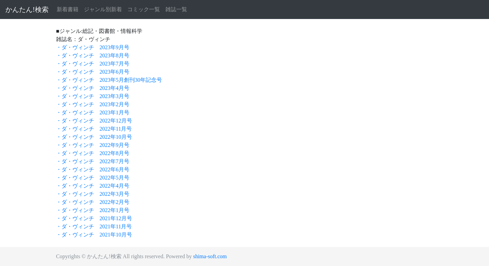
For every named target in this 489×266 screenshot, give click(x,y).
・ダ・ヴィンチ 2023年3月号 (92, 96)
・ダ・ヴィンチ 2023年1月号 (92, 112)
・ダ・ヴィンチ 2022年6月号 (92, 169)
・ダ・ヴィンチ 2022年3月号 (92, 194)
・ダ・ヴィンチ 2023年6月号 (92, 72)
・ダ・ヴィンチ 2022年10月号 (94, 137)
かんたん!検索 (27, 9)
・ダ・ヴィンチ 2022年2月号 (92, 202)
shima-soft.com (210, 256)
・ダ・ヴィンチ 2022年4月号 (92, 186)
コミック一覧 (143, 9)
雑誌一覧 (176, 9)
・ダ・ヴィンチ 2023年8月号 (92, 55)
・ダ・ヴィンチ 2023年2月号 (92, 104)
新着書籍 (67, 9)
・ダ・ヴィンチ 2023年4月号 (92, 88)
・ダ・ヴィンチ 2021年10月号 (94, 235)
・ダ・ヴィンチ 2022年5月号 (92, 177)
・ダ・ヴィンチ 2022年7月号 (92, 161)
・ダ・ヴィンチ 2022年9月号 (92, 145)
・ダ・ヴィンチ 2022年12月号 (94, 121)
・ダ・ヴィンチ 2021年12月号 (94, 218)
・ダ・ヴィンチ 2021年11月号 (94, 226)
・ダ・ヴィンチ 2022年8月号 (92, 153)
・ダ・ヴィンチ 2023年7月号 (92, 63)
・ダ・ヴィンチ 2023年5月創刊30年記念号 (109, 80)
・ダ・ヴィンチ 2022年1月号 (92, 210)
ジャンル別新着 (103, 9)
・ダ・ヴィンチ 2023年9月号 (92, 47)
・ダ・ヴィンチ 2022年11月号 (94, 129)
